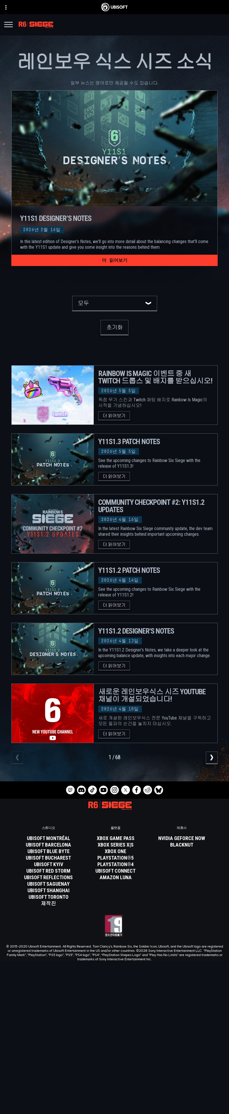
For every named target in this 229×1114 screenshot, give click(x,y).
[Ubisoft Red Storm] (48, 871)
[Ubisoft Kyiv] (48, 864)
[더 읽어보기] (114, 260)
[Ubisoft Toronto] (48, 897)
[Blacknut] (181, 845)
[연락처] (114, 1073)
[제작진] (48, 903)
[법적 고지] (114, 1097)
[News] (114, 1053)
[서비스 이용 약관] (114, 1089)
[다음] (212, 758)
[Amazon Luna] (115, 877)
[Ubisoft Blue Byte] (48, 851)
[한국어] (114, 984)
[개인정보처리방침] (114, 1081)
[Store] (114, 1032)
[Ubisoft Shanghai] (48, 890)
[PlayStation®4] (115, 864)
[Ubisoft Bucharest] (48, 858)
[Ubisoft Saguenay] (48, 884)
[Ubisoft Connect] (114, 1039)
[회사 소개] (114, 1046)
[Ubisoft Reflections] (48, 877)
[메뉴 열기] (8, 25)
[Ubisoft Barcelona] (48, 845)
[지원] (114, 1060)
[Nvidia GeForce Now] (181, 838)
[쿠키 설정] (114, 1104)
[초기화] (114, 328)
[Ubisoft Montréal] (48, 838)
